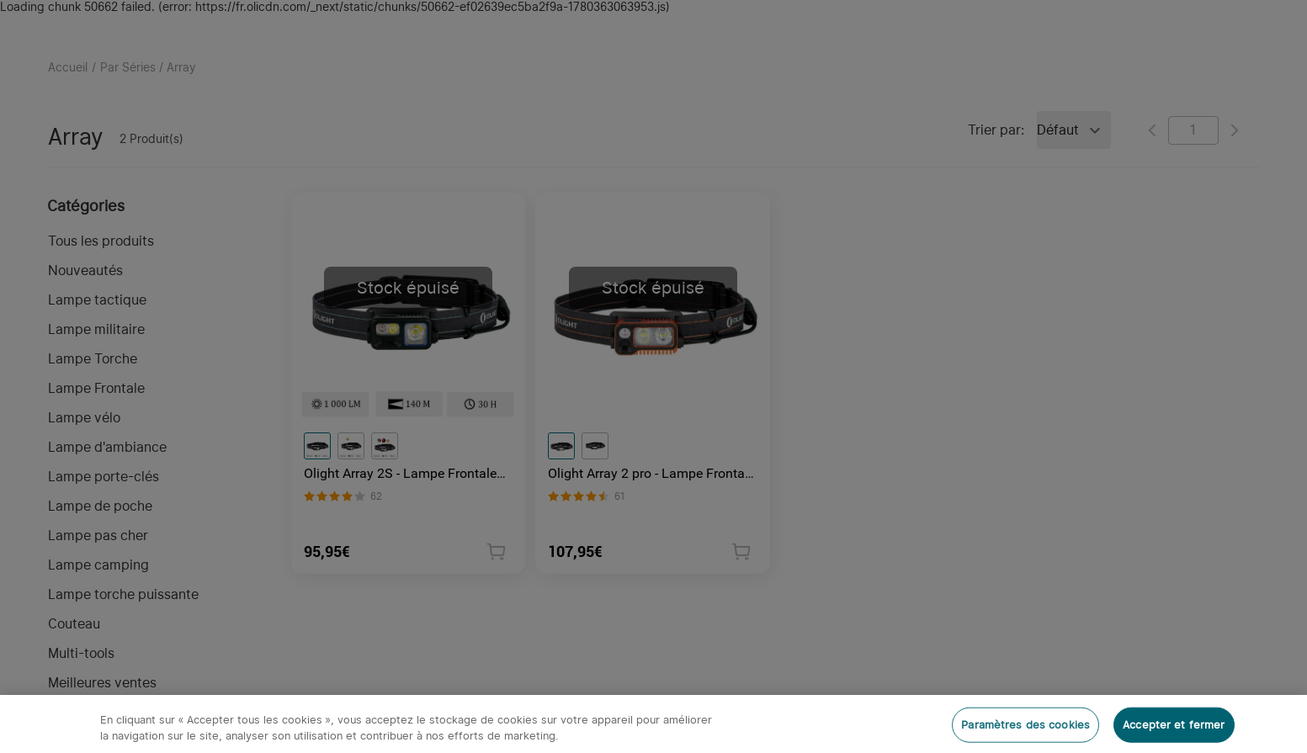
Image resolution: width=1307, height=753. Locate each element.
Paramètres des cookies (1025, 725)
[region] (653, 724)
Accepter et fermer (1174, 725)
